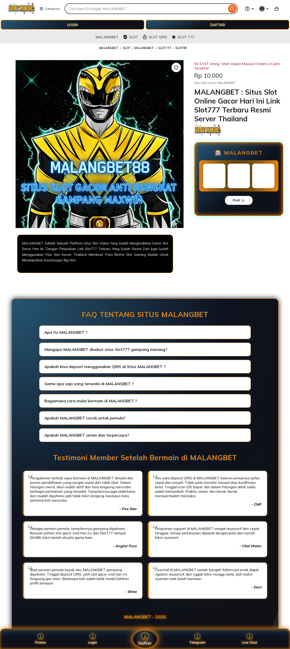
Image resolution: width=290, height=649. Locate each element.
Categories (49, 9)
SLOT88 (181, 48)
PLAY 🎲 (239, 200)
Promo (40, 639)
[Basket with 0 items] (276, 8)
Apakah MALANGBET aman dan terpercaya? (86, 435)
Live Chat (249, 639)
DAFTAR (217, 24)
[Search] (232, 8)
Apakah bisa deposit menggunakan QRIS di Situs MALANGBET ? (105, 366)
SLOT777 (164, 48)
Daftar (145, 639)
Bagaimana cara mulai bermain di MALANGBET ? (90, 400)
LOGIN (72, 24)
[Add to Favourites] (176, 67)
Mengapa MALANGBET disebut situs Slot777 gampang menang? (105, 349)
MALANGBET (109, 48)
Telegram (197, 639)
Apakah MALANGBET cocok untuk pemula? (85, 418)
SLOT (127, 48)
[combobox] (146, 8)
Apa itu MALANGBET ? (66, 332)
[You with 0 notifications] (264, 8)
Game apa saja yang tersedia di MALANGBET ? (89, 383)
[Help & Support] (249, 8)
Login (92, 639)
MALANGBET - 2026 (145, 617)
